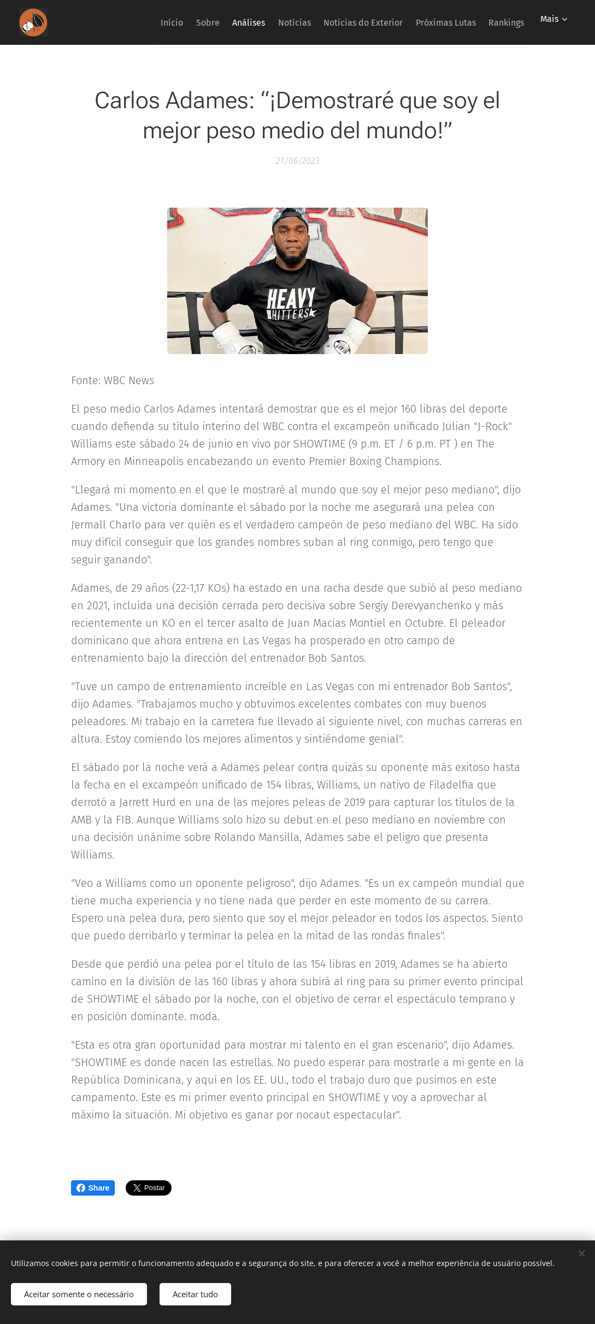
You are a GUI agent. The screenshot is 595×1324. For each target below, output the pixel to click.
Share (93, 1188)
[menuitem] (128, 22)
